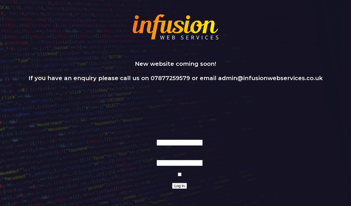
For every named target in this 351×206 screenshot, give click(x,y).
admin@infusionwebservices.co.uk (270, 78)
